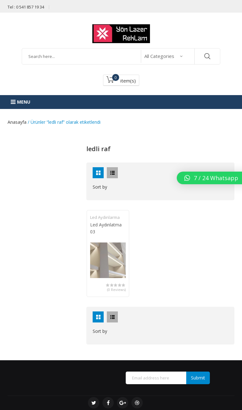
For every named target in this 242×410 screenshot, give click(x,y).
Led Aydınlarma (105, 217)
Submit (198, 378)
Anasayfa (17, 122)
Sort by (100, 187)
